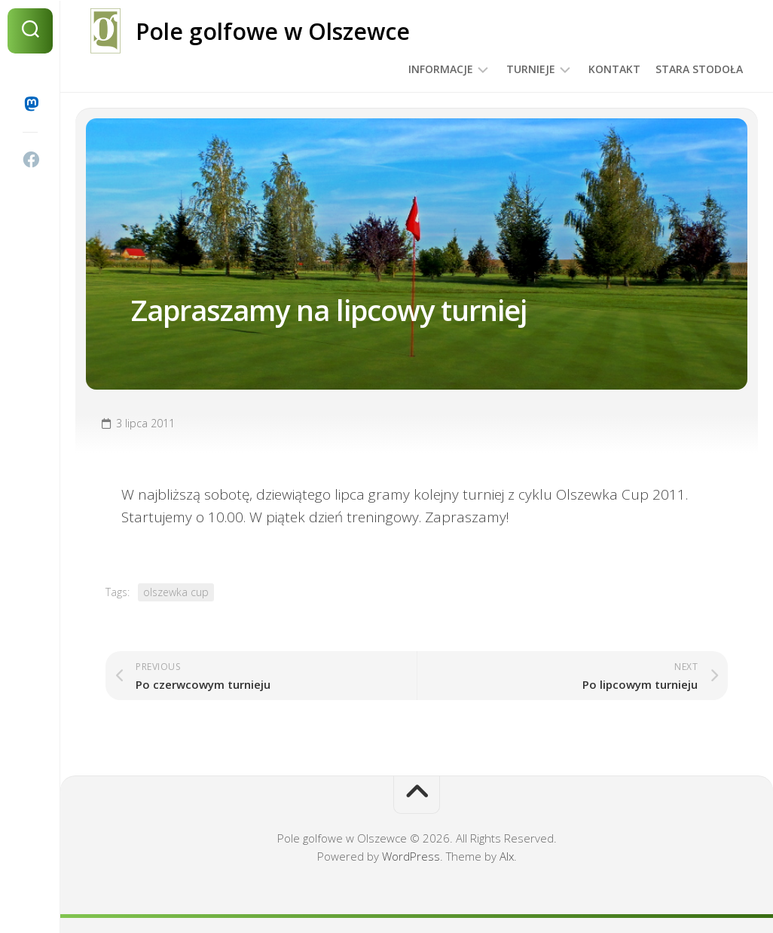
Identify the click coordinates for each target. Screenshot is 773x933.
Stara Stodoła (699, 69)
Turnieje (530, 69)
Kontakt (614, 69)
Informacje (440, 69)
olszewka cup (176, 592)
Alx (507, 856)
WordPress (411, 856)
